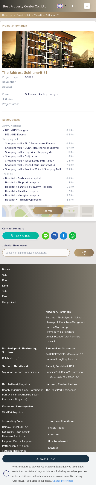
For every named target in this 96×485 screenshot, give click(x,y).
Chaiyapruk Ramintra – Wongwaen (65, 322)
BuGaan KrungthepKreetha (61, 359)
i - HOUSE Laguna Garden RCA (62, 376)
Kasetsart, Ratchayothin (17, 406)
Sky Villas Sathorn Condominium (20, 371)
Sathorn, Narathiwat (15, 366)
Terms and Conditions (61, 421)
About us (53, 434)
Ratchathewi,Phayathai (16, 384)
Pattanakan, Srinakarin (60, 348)
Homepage (7, 14)
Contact (53, 447)
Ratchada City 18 (11, 357)
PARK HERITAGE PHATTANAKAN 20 (64, 354)
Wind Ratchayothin (13, 412)
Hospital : (7, 173)
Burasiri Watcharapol (58, 326)
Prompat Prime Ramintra (60, 331)
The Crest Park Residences (61, 389)
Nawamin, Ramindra (58, 311)
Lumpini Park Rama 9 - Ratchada (64, 371)
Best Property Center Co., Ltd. (25, 6)
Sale (4, 275)
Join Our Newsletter (14, 245)
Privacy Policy (56, 427)
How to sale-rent (58, 441)
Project (19, 14)
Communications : (12, 125)
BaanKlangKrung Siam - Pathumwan (22, 389)
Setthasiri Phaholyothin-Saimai (64, 317)
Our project (9, 301)
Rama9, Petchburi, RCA (60, 366)
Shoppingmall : (10, 139)
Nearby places (11, 119)
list (28, 14)
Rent (5, 279)
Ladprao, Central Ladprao (62, 384)
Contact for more (13, 228)
